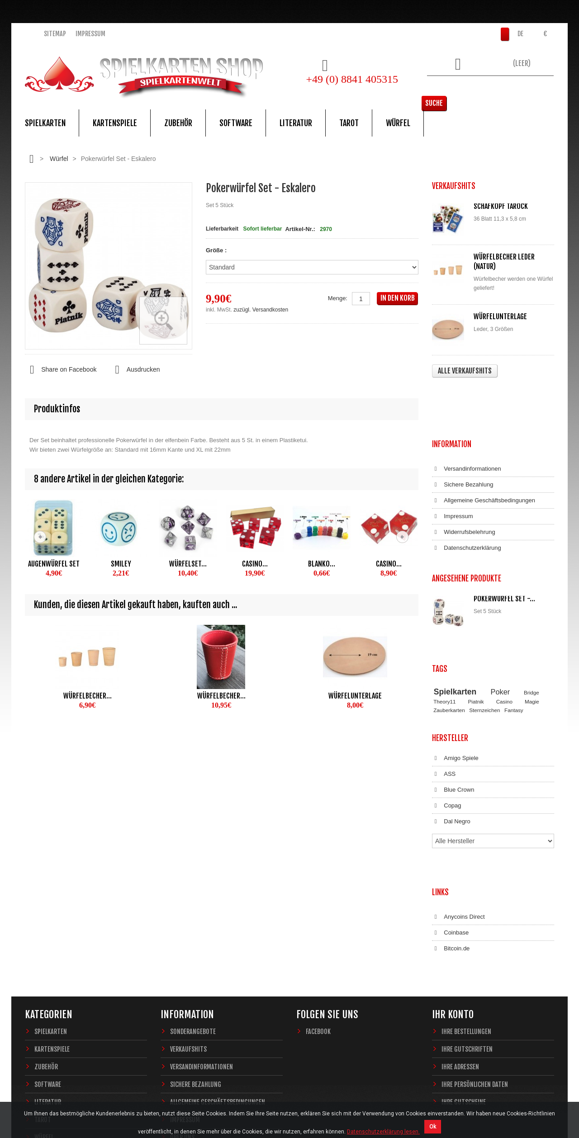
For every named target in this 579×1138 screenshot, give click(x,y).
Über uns (182, 1005)
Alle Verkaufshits (465, 370)
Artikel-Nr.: (300, 229)
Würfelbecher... (87, 695)
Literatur (296, 123)
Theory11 (444, 616)
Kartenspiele (115, 123)
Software (235, 123)
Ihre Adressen (460, 934)
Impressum (90, 34)
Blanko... (321, 563)
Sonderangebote (193, 899)
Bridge (531, 606)
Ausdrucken (135, 370)
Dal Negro (451, 727)
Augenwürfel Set (54, 563)
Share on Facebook (60, 370)
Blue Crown (453, 695)
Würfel (398, 123)
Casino (504, 616)
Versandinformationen (466, 415)
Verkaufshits (188, 917)
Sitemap (55, 34)
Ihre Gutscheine (463, 969)
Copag (446, 711)
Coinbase (450, 809)
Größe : (217, 250)
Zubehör (178, 123)
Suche (540, 88)
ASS (444, 680)
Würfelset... (188, 563)
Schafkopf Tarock (501, 206)
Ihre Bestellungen (466, 899)
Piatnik (476, 616)
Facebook (318, 899)
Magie (532, 616)
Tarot (349, 123)
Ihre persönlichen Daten (474, 952)
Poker (500, 606)
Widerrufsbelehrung (463, 478)
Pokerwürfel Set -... (504, 535)
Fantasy (513, 624)
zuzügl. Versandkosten (260, 310)
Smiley (121, 563)
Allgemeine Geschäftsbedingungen (483, 446)
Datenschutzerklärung (466, 494)
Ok (432, 1127)
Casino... (255, 563)
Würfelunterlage (355, 695)
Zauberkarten (449, 624)
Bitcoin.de (451, 825)
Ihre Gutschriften (467, 917)
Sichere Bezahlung (462, 430)
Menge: (337, 298)
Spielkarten (45, 123)
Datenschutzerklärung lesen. (383, 1132)
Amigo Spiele (455, 664)
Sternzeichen (484, 624)
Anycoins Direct (458, 793)
